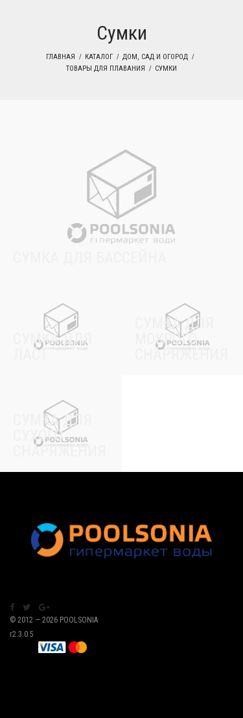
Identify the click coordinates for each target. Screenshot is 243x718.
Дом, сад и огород (155, 57)
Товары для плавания (105, 68)
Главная (60, 57)
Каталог (99, 57)
